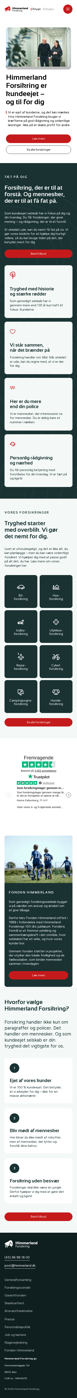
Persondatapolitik (17, 1327)
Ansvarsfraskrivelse (19, 1311)
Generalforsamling (18, 1280)
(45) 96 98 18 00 (17, 1257)
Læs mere (38, 138)
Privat (36, 9)
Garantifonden (15, 1295)
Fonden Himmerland (19, 1350)
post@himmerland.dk (20, 1265)
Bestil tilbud (38, 253)
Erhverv (48, 9)
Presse (10, 1319)
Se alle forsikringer (39, 149)
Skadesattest (14, 1303)
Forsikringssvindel (17, 1287)
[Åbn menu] (67, 9)
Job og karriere (15, 1335)
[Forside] (16, 9)
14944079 (21, 1378)
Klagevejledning (16, 1342)
